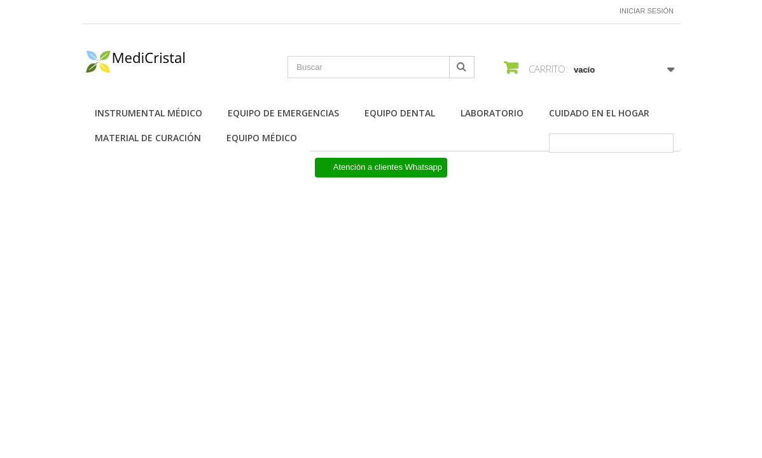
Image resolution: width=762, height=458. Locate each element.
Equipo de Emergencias (283, 113)
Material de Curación (148, 138)
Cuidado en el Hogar (599, 113)
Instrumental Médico (148, 113)
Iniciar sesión (647, 11)
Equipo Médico (261, 138)
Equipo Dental (399, 113)
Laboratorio (492, 113)
